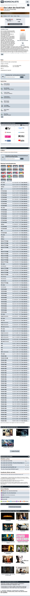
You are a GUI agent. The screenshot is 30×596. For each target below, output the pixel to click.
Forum (15, 16)
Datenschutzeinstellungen (6, 584)
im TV (9, 16)
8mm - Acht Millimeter (8, 531)
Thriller (6, 29)
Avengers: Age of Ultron (8, 447)
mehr (2, 54)
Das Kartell (23, 531)
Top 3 (12, 16)
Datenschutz (21, 583)
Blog (19, 584)
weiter (22, 77)
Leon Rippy (6, 105)
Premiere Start (10, 180)
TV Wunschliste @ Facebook (7, 586)
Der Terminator (23, 436)
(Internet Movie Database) (8, 495)
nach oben (3, 590)
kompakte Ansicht (24, 125)
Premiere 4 (21, 176)
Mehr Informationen (16, 481)
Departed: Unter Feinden (23, 541)
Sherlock (23, 574)
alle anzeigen (3, 166)
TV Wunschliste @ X (5, 587)
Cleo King (6, 113)
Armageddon (8, 520)
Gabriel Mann (7, 96)
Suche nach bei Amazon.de (12, 474)
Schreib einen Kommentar (15, 506)
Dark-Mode (23, 587)
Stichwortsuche (15, 590)
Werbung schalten (14, 583)
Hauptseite (9, 590)
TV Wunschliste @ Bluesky (20, 586)
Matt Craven (6, 101)
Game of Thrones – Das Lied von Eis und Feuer (8, 575)
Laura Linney (6, 92)
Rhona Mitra (6, 109)
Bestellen (23, 45)
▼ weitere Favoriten (14, 451)
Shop (18, 16)
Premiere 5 (4, 180)
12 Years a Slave (22, 552)
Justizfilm (3, 29)
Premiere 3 (16, 176)
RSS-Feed (12, 587)
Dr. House (23, 563)
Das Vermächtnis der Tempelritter (8, 553)
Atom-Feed (17, 587)
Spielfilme (21, 590)
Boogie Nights (8, 563)
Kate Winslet (6, 88)
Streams (5, 16)
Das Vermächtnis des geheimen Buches (8, 542)
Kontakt (8, 583)
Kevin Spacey (7, 83)
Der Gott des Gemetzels (23, 520)
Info (2, 16)
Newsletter (15, 584)
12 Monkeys (8, 436)
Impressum (3, 583)
